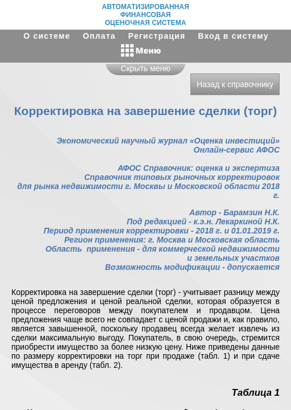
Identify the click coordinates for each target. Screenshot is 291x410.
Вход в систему (233, 35)
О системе (46, 35)
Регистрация (157, 35)
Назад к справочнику (235, 84)
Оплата (99, 35)
